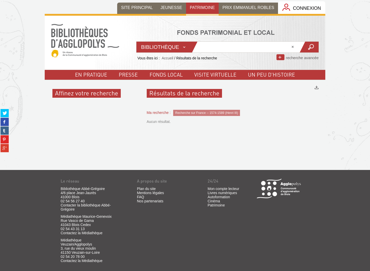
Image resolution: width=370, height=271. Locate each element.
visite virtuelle (215, 74)
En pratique (91, 74)
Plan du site (146, 189)
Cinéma (214, 201)
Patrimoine (216, 205)
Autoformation (219, 197)
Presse (128, 74)
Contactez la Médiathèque (82, 233)
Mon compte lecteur (223, 189)
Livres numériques (222, 193)
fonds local (166, 74)
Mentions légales (150, 193)
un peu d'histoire (271, 74)
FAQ (140, 197)
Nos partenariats (150, 201)
